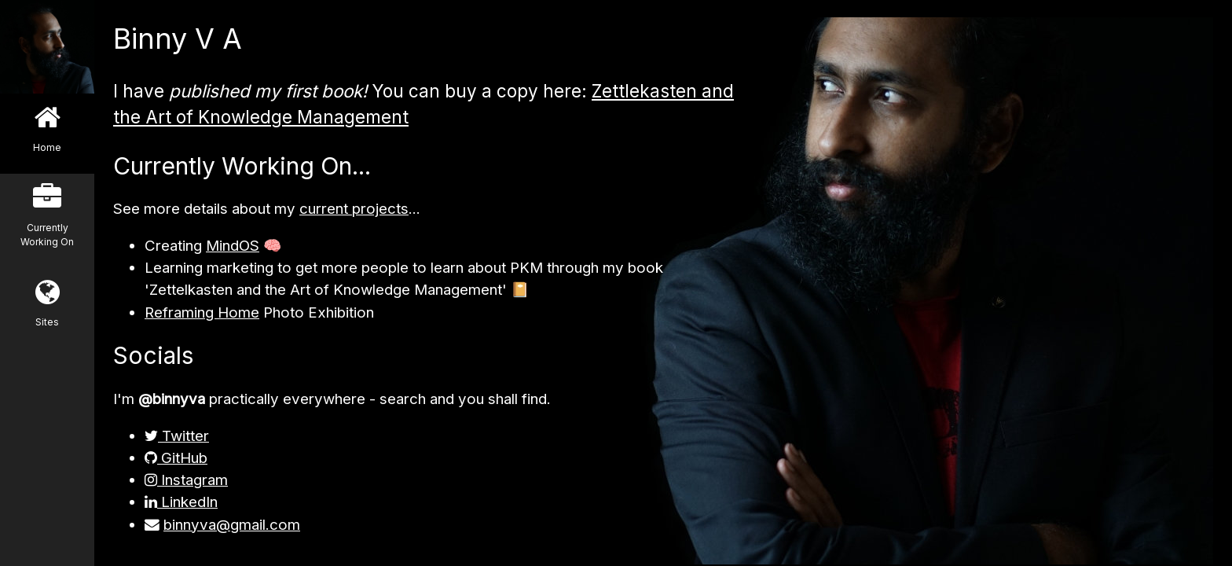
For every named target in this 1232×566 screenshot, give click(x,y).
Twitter (177, 436)
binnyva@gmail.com (231, 525)
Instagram (186, 480)
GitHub (176, 458)
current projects (354, 209)
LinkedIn (181, 502)
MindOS (232, 246)
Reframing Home (202, 312)
